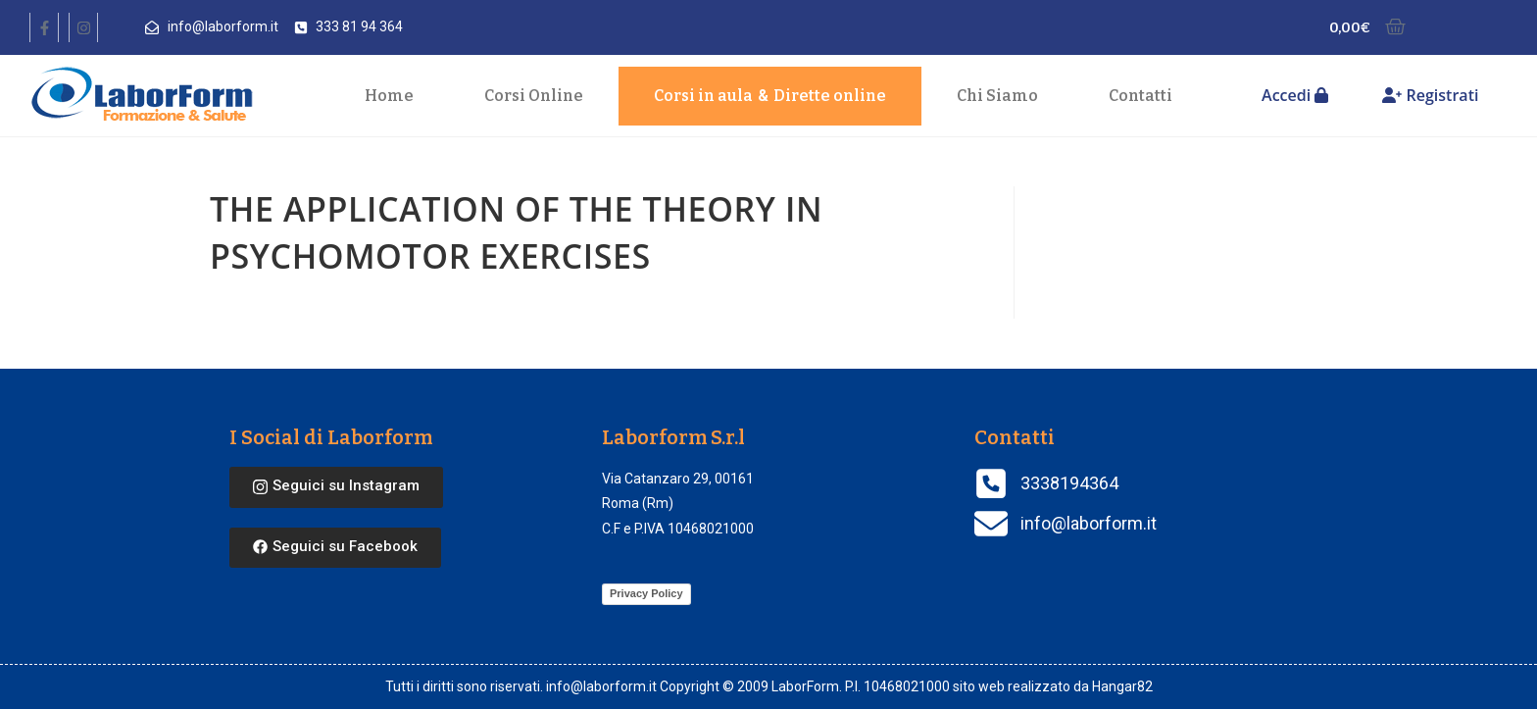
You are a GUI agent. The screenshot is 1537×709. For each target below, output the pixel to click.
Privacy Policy (646, 593)
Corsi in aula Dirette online (770, 96)
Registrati (1430, 95)
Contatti (1140, 95)
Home (389, 95)
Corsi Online (533, 95)
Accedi (1295, 95)
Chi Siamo (997, 95)
